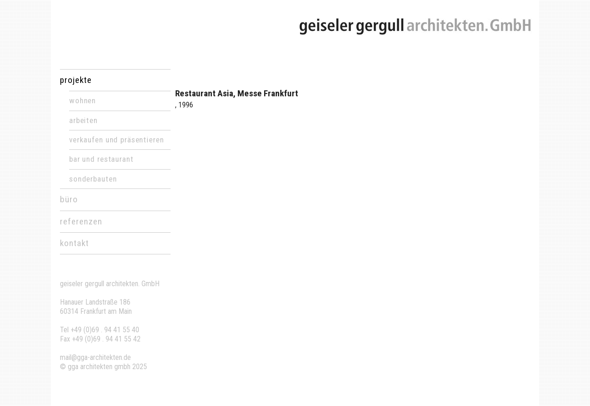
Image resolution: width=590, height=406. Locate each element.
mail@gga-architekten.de (95, 357)
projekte (76, 80)
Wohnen (82, 100)
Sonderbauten (93, 178)
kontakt (74, 243)
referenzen (81, 221)
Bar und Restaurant (101, 159)
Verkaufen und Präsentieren (116, 139)
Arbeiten (83, 120)
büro (69, 199)
